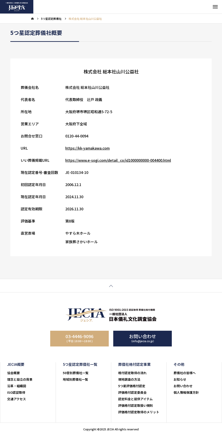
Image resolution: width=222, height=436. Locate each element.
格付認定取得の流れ (132, 373)
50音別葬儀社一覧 (75, 373)
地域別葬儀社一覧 (75, 379)
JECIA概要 (15, 364)
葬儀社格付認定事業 (134, 364)
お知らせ (180, 379)
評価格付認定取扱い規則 (135, 405)
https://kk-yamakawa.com (87, 148)
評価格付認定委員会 (132, 392)
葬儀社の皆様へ (185, 373)
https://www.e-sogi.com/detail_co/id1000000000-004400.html (118, 161)
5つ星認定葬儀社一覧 (80, 364)
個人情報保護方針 (186, 392)
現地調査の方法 (129, 379)
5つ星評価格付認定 (131, 386)
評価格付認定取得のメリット (138, 412)
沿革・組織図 (16, 386)
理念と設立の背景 (19, 379)
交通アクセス (16, 399)
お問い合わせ (183, 386)
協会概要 (13, 373)
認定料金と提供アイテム (135, 399)
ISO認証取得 (16, 392)
